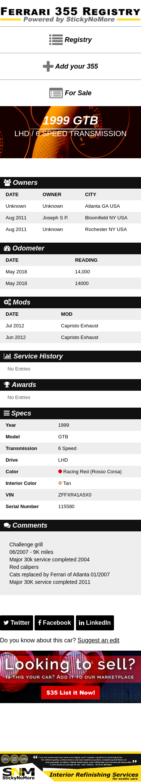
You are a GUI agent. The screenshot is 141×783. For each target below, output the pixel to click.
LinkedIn (95, 623)
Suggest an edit (98, 640)
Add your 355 (70, 67)
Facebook (54, 623)
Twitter (16, 623)
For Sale (70, 93)
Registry (70, 40)
